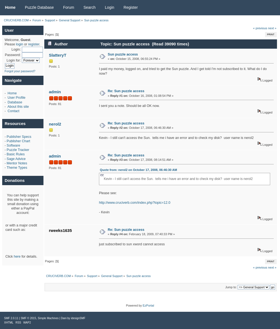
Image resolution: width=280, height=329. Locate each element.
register (33, 44)
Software (13, 145)
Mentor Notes (17, 163)
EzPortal (148, 305)
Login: (16, 49)
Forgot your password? (20, 71)
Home (12, 93)
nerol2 (55, 124)
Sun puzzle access (123, 54)
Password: (13, 55)
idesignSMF (78, 318)
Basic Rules (16, 154)
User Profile (16, 98)
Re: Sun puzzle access (126, 91)
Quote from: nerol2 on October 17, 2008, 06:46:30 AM (138, 169)
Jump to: (231, 287)
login (19, 44)
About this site (18, 107)
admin (55, 91)
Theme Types (17, 168)
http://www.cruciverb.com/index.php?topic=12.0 (134, 203)
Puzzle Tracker (18, 150)
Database (15, 102)
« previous (260, 28)
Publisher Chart (18, 141)
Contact (13, 111)
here (17, 256)
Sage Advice (16, 159)
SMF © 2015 (28, 318)
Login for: (14, 60)
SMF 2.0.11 (11, 318)
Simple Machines (48, 318)
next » (272, 28)
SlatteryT (57, 55)
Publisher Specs (19, 137)
